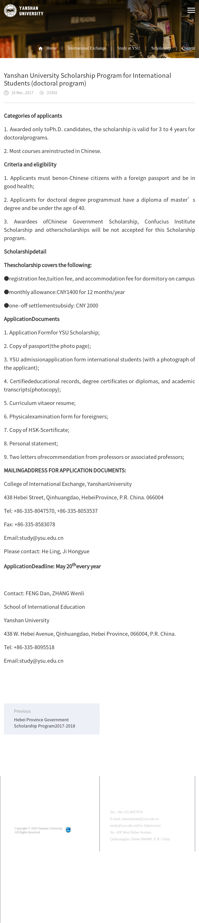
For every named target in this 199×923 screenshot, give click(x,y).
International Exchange (86, 48)
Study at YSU (128, 48)
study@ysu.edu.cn (41, 537)
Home (51, 48)
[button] (113, 903)
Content (188, 48)
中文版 (35, 873)
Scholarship (161, 48)
